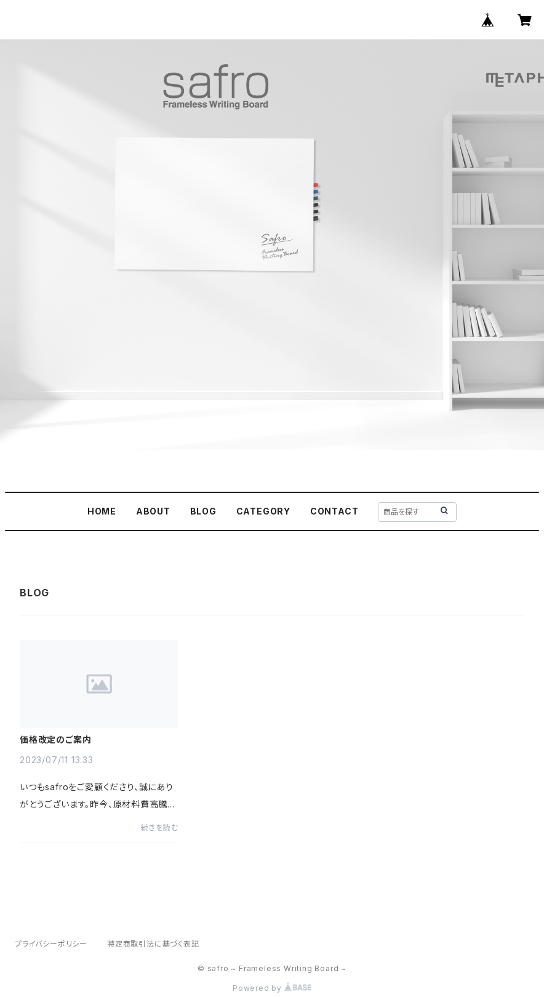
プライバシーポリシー (51, 943)
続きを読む (159, 827)
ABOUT (153, 511)
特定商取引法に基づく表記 (153, 943)
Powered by (272, 988)
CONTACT (334, 511)
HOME (101, 511)
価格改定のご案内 (55, 739)
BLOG (203, 511)
